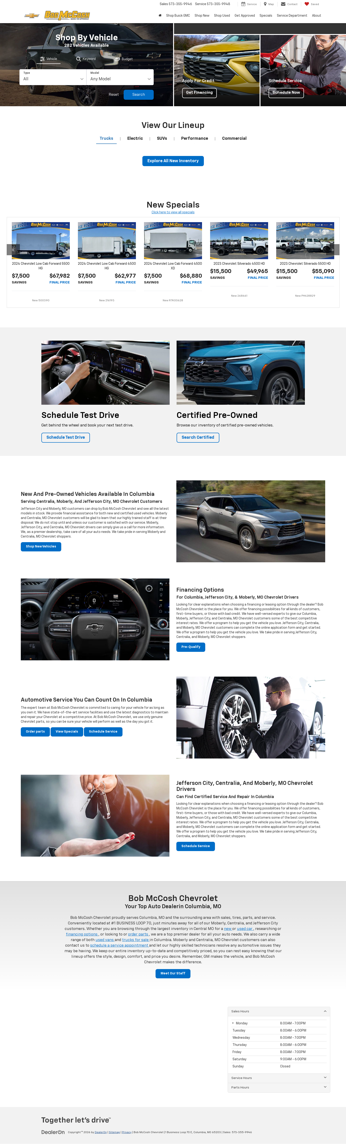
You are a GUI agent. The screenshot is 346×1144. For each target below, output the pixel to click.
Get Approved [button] (245, 15)
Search (138, 95)
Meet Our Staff (173, 973)
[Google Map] (173, 1049)
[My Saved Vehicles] (311, 4)
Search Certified (198, 438)
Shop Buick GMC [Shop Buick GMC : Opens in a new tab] (178, 15)
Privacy (127, 1132)
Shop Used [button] (222, 15)
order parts (138, 935)
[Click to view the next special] (333, 276)
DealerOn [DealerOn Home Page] (101, 1132)
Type (26, 73)
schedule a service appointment (119, 946)
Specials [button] (266, 15)
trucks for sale (136, 940)
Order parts (35, 732)
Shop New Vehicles (41, 547)
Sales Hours (279, 1011)
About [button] (316, 15)
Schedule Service (103, 732)
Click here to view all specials (173, 212)
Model (94, 73)
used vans (105, 940)
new (228, 929)
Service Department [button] (292, 15)
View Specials (67, 732)
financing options (82, 935)
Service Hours (279, 1078)
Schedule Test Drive (66, 438)
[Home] (160, 15)
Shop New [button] (202, 15)
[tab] (49, 59)
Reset (114, 95)
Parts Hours (279, 1088)
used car (245, 929)
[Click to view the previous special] (13, 276)
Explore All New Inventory (173, 161)
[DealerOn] (53, 1132)
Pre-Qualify (190, 647)
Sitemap (114, 1132)
